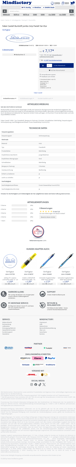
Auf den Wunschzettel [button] (57, 70)
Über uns (42, 330)
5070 (72, 15)
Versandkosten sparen (48, 74)
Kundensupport (7, 332)
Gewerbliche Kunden (8, 330)
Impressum (43, 322)
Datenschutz (44, 326)
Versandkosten (57, 55)
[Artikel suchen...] (39, 11)
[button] (5, 11)
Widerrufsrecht (7, 322)
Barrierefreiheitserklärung (48, 328)
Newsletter (5, 334)
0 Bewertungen (8, 50)
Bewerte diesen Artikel (48, 217)
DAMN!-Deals (48, 7)
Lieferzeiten (6, 326)
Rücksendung (6, 324)
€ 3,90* (53, 60)
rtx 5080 (62, 15)
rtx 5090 (51, 15)
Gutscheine (43, 332)
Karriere (42, 334)
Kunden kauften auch (44, 98)
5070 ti (16, 15)
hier (60, 455)
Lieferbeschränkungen (47, 57)
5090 (43, 15)
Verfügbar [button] (6, 30)
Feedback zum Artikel (47, 77)
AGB (41, 324)
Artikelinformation (9, 98)
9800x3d (6, 15)
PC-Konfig (26, 7)
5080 (35, 15)
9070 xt (26, 15)
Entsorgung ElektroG (8, 328)
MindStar (36, 7)
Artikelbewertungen (26, 98)
